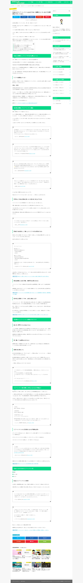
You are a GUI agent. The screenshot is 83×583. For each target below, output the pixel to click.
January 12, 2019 (26, 499)
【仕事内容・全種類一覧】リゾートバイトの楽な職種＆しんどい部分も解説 (61, 61)
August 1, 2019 (31, 422)
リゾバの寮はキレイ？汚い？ (58, 84)
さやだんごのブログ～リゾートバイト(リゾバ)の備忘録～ (55, 581)
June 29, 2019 (22, 186)
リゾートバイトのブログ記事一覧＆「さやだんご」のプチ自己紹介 (61, 41)
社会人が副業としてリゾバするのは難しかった (23, 45)
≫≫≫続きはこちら (56, 33)
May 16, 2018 (29, 455)
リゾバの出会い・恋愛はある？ (58, 87)
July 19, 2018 (27, 136)
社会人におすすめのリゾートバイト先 (21, 50)
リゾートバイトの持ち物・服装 (58, 69)
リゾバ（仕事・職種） (57, 100)
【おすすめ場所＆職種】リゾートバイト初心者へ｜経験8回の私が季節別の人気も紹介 (61, 53)
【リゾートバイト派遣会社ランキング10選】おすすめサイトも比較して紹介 (61, 57)
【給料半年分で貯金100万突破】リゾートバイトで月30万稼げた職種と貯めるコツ (61, 49)
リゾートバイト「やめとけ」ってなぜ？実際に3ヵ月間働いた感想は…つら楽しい (33, 530)
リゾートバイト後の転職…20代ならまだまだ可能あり (24, 49)
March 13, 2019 (32, 153)
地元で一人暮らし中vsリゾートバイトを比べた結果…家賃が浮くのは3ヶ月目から (33, 276)
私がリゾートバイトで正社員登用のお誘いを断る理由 (28, 463)
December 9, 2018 (27, 170)
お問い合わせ (23, 581)
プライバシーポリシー (15, 581)
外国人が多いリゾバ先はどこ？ (58, 90)
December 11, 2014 (23, 224)
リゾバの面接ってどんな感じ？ (58, 82)
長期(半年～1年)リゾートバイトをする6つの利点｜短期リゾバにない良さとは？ (33, 314)
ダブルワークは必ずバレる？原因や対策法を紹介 (27, 103)
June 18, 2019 (31, 266)
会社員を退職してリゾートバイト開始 (21, 46)
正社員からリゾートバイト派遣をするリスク (22, 47)
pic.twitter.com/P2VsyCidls (19, 452)
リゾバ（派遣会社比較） (57, 103)
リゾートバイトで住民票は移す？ (59, 74)
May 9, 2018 (34, 380)
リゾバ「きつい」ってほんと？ (58, 93)
